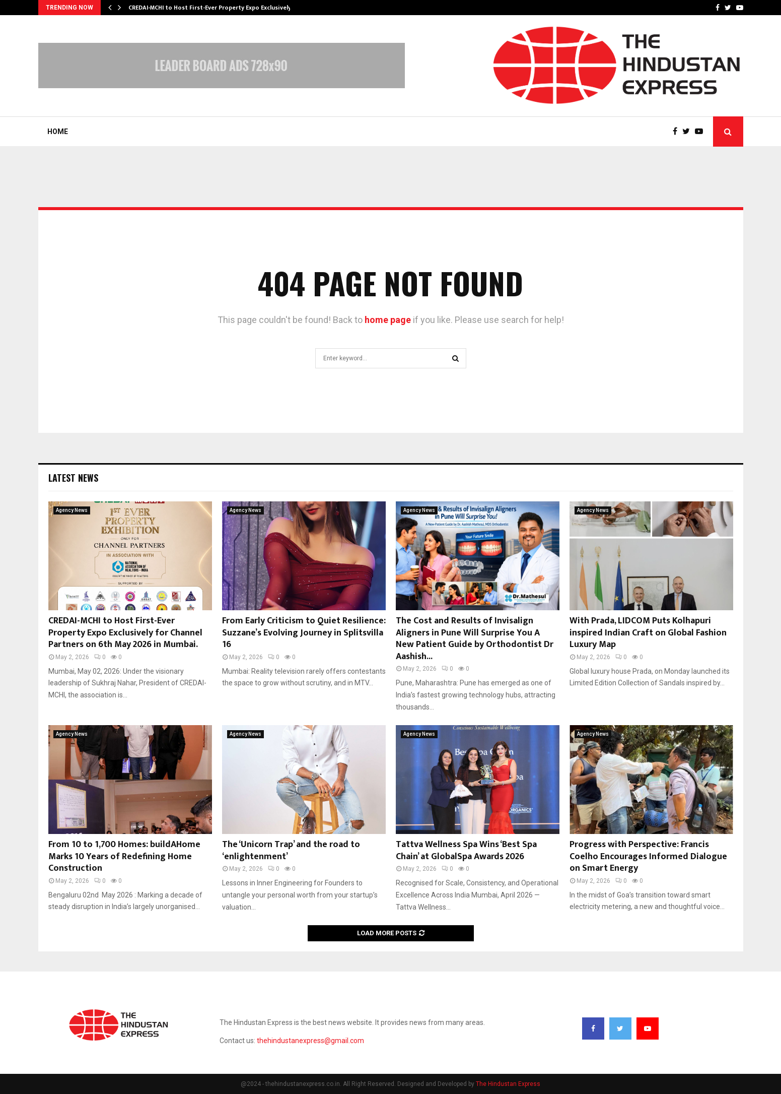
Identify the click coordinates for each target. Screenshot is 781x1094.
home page (388, 319)
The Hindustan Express (508, 1083)
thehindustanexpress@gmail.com (310, 1041)
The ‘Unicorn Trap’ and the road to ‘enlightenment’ (291, 850)
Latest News (73, 477)
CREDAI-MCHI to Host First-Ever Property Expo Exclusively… (212, 8)
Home (57, 131)
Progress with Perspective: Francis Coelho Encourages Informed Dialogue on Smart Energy (648, 856)
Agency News (72, 510)
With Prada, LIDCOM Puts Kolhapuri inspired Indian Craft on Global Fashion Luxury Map (648, 632)
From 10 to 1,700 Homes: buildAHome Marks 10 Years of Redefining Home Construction (124, 856)
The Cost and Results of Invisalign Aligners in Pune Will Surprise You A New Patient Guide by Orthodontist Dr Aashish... (474, 638)
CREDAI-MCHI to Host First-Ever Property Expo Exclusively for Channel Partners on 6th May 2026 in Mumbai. (125, 632)
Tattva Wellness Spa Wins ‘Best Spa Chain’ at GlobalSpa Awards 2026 (466, 850)
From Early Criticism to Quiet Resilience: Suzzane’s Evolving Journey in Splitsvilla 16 (304, 632)
